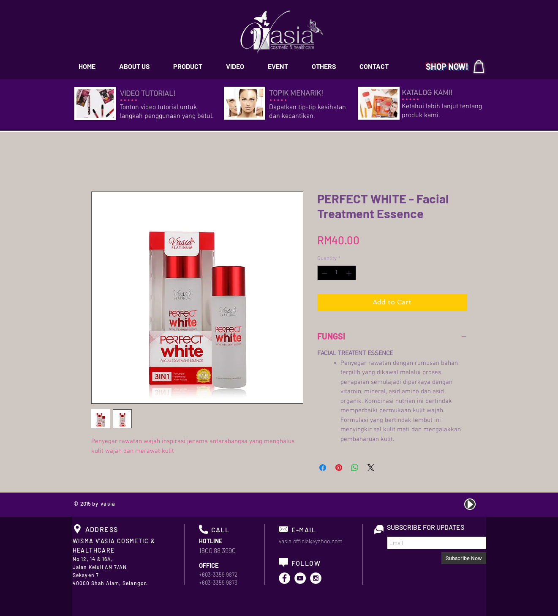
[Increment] (350, 273)
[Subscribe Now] (463, 558)
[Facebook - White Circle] (284, 578)
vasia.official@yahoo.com (311, 541)
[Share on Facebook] (323, 468)
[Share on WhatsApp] (355, 468)
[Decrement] (323, 273)
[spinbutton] (336, 273)
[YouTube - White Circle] (300, 578)
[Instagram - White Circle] (315, 578)
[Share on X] (371, 468)
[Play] (470, 504)
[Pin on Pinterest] (339, 468)
